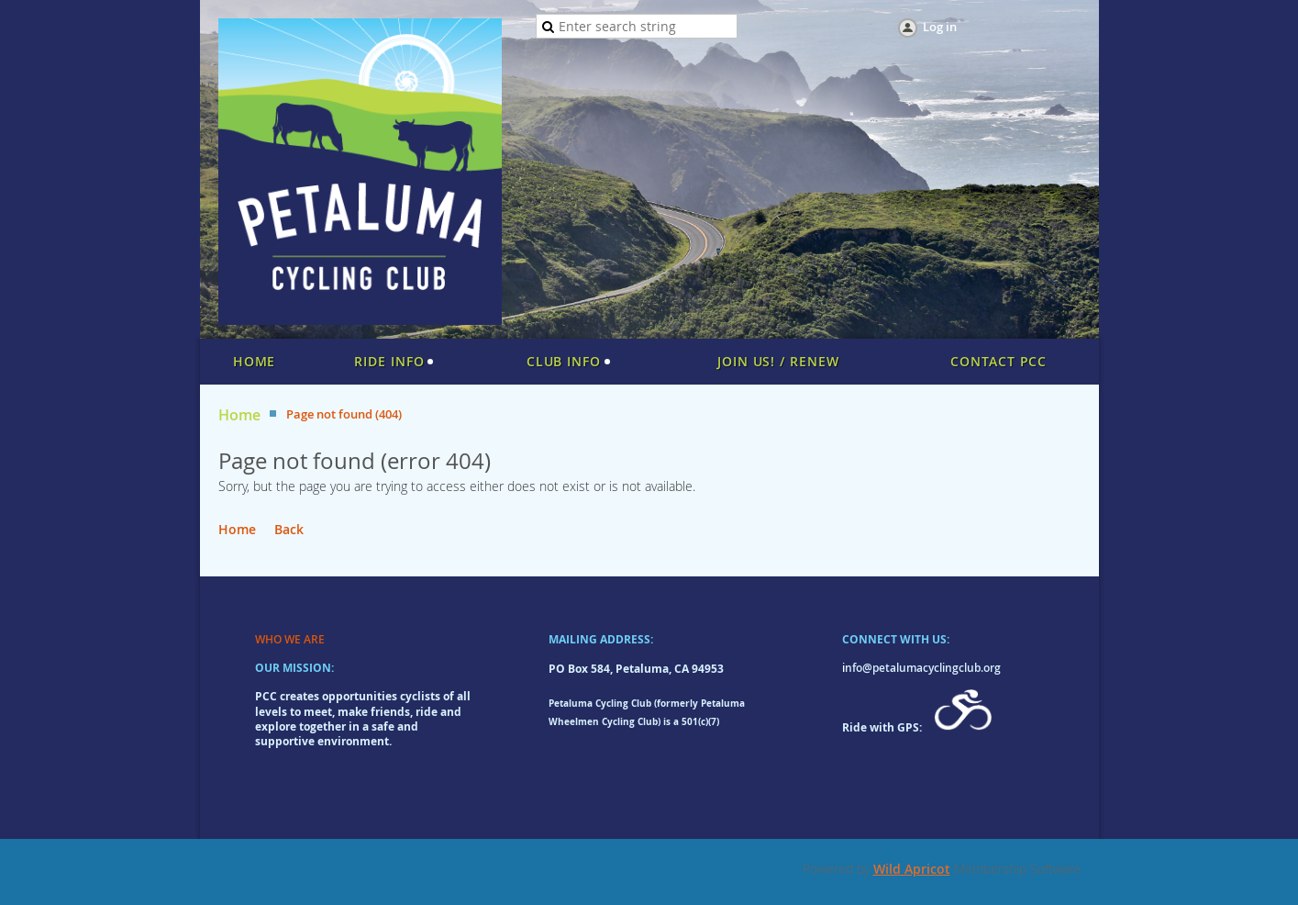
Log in (940, 26)
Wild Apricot (911, 868)
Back (289, 529)
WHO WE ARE (290, 639)
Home (239, 415)
